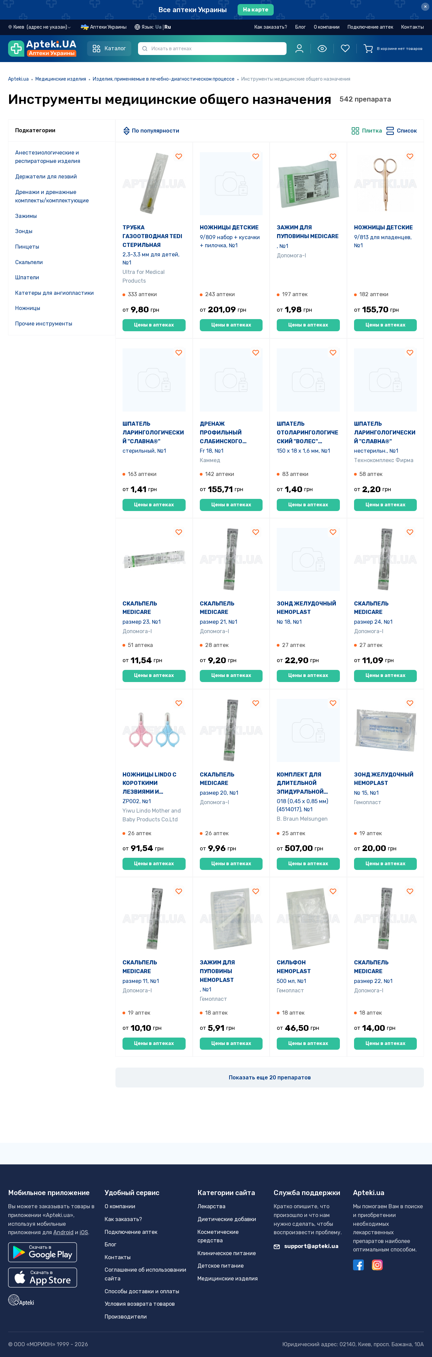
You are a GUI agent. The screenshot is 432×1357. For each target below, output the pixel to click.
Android (63, 1232)
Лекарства (211, 1207)
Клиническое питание (226, 1253)
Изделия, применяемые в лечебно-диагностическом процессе (164, 79)
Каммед (210, 460)
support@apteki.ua (306, 1246)
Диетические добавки (226, 1219)
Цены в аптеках (154, 325)
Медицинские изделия (60, 79)
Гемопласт (367, 802)
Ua (158, 27)
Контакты (412, 27)
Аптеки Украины (108, 27)
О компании (327, 27)
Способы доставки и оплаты (142, 1291)
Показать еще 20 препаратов (270, 1077)
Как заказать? (270, 27)
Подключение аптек (370, 27)
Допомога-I (291, 255)
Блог (300, 27)
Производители (126, 1316)
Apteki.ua (18, 79)
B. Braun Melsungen (302, 819)
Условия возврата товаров (140, 1304)
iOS (84, 1232)
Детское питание (220, 1266)
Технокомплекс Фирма (383, 460)
